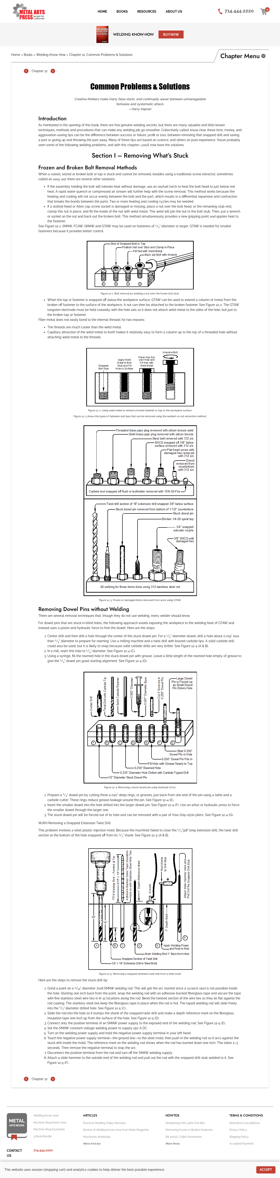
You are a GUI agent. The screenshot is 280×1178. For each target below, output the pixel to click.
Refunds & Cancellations (244, 1123)
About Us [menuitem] (174, 11)
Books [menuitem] (122, 11)
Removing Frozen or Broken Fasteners (189, 1129)
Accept (266, 1169)
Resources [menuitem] (146, 11)
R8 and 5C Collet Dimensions (184, 1136)
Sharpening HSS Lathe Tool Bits (185, 1123)
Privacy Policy (238, 1129)
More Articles (91, 1143)
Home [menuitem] (102, 11)
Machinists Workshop (96, 1136)
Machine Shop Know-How (49, 1122)
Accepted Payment (241, 1143)
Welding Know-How (133, 34)
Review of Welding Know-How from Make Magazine (116, 1129)
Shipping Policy (239, 1136)
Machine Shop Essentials (49, 1129)
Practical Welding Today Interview (104, 1123)
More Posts (173, 1143)
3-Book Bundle (42, 1136)
